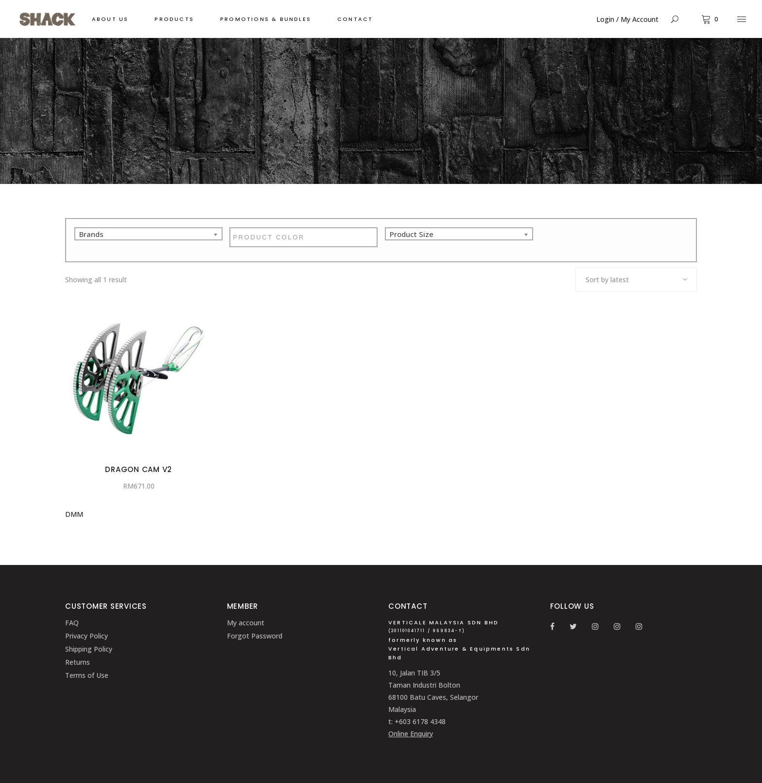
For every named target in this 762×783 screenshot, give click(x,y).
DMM (74, 514)
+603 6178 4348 (420, 721)
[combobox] (636, 280)
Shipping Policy (88, 649)
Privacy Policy (86, 635)
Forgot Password (254, 635)
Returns (77, 662)
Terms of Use (86, 675)
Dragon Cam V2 (138, 469)
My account (245, 622)
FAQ (72, 622)
